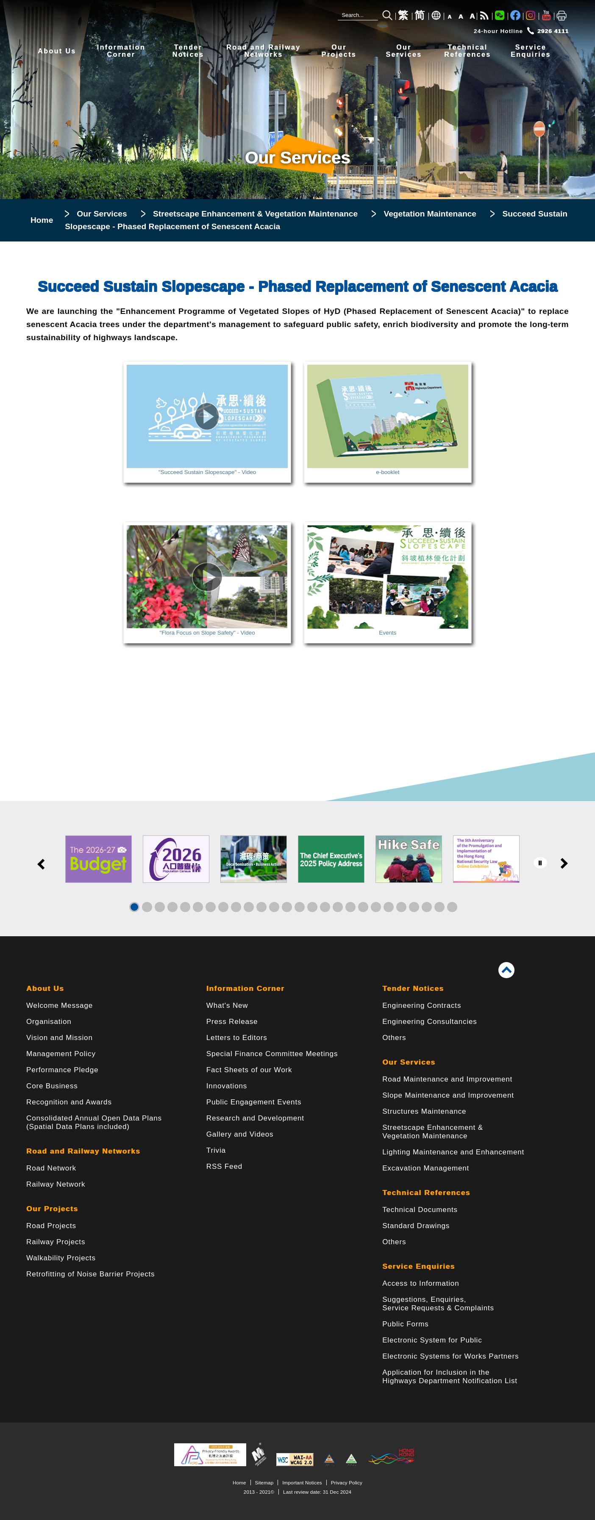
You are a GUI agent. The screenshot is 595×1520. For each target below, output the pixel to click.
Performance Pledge (62, 1070)
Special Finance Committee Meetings (272, 1054)
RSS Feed (224, 1166)
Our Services (102, 213)
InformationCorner (121, 51)
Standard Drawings (416, 1226)
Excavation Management (425, 1168)
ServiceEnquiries (531, 51)
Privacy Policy (346, 1482)
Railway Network (55, 1184)
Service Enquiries (418, 1266)
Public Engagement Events (254, 1102)
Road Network (51, 1168)
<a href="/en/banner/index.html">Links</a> (297, 868)
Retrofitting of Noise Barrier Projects (90, 1274)
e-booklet (387, 469)
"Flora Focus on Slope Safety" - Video (207, 629)
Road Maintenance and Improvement (447, 1079)
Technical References (426, 1193)
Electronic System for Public (432, 1340)
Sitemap (264, 1482)
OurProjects (339, 51)
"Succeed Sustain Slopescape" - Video (207, 469)
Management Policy (61, 1054)
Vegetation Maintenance (430, 213)
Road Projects (51, 1226)
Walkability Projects (61, 1258)
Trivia (216, 1150)
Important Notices (302, 1482)
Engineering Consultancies (429, 1022)
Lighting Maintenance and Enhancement (453, 1152)
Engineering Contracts (421, 1005)
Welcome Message (59, 1005)
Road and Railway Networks (83, 1151)
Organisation (49, 1022)
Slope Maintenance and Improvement (448, 1095)
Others (394, 1038)
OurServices (404, 51)
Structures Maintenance (424, 1111)
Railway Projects (55, 1242)
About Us (57, 51)
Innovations (226, 1086)
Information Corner (245, 989)
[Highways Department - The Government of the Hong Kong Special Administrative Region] (153, 20)
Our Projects (52, 1209)
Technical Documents (420, 1210)
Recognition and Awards (69, 1102)
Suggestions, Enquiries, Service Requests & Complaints (438, 1303)
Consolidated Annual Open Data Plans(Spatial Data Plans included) (94, 1122)
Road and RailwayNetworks (263, 51)
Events (387, 629)
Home (42, 220)
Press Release (232, 1022)
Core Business (52, 1086)
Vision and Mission (59, 1038)
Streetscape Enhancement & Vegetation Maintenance (255, 213)
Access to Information (420, 1283)
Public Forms (405, 1324)
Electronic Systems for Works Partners (450, 1356)
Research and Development (255, 1118)
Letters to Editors (236, 1038)
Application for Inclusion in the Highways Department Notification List (449, 1376)
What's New (227, 1005)
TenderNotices (188, 51)
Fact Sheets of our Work (249, 1070)
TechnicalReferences (467, 51)
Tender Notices (413, 989)
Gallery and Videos (240, 1134)
